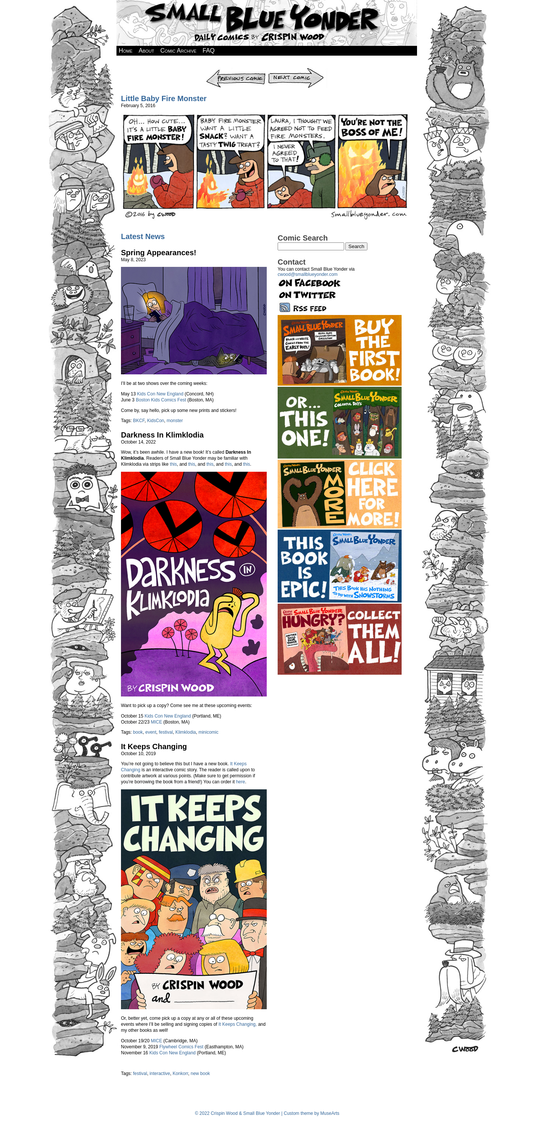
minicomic (208, 732)
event (150, 732)
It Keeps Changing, (238, 1024)
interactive (160, 1073)
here (240, 781)
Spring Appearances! (158, 252)
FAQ (208, 50)
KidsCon (155, 420)
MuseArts (330, 1113)
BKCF (139, 420)
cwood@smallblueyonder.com (308, 274)
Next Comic (297, 70)
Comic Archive (178, 50)
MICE (156, 722)
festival (166, 732)
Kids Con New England (160, 394)
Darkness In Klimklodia (162, 435)
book (138, 732)
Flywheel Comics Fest (181, 1046)
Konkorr (180, 1073)
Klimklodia (185, 732)
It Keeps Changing (154, 746)
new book (200, 1073)
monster (174, 420)
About (146, 50)
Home (126, 50)
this (173, 464)
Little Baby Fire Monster (164, 98)
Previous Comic (236, 70)
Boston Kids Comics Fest (161, 400)
